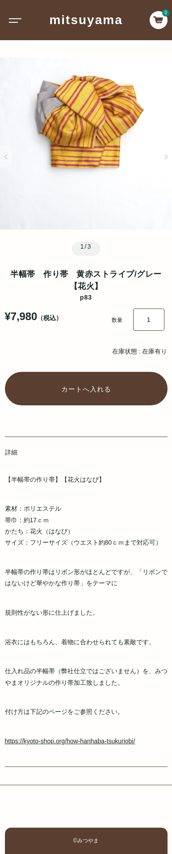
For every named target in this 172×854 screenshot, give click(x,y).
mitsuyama (85, 20)
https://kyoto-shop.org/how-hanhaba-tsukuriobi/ (70, 741)
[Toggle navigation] (13, 20)
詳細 (11, 452)
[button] (6, 156)
